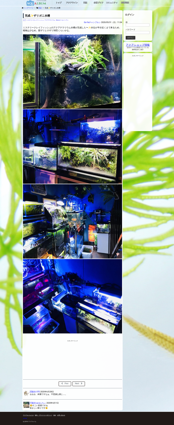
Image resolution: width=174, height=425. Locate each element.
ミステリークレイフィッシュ (35, 20)
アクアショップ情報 (138, 44)
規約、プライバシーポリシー (43, 415)
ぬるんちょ (41, 403)
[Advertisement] (51, 360)
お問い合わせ (61, 415)
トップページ (28, 8)
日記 (40, 8)
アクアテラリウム (49, 20)
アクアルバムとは (28, 415)
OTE (38, 392)
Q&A (54, 415)
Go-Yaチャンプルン (92, 22)
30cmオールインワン (62, 20)
